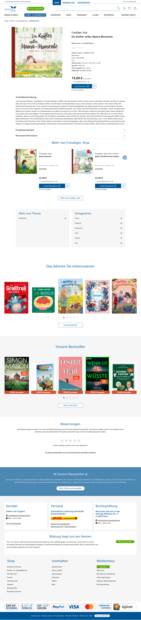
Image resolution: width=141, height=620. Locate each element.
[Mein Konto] (124, 8)
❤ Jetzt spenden (35, 8)
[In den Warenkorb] (82, 86)
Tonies (68, 15)
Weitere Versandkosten (60, 524)
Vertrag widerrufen (102, 616)
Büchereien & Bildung (106, 574)
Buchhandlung (103, 584)
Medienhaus (84, 2)
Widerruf (83, 616)
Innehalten (69, 2)
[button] (63, 317)
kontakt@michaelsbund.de (19, 516)
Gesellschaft (57, 567)
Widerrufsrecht (57, 527)
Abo (53, 584)
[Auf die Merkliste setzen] (94, 86)
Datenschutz (47, 616)
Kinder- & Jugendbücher (35, 15)
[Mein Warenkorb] (135, 8)
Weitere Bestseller (70, 405)
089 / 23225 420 (104, 523)
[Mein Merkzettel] (129, 8)
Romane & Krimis (11, 15)
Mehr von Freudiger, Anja (70, 198)
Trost (76, 243)
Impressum (35, 616)
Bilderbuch (78, 223)
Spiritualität (57, 574)
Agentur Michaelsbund (106, 581)
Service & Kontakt (129, 1)
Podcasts (55, 577)
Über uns (100, 570)
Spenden (103, 567)
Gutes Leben (57, 570)
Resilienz (77, 238)
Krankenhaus (78, 228)
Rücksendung (70, 527)
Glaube (95, 15)
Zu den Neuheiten (70, 325)
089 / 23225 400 (14, 518)
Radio (54, 581)
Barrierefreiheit (72, 616)
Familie (77, 218)
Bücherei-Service (129, 15)
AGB (91, 616)
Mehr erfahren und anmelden (70, 488)
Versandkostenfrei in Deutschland (18, 1)
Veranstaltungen (104, 577)
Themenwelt (82, 15)
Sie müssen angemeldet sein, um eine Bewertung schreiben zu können (70, 452)
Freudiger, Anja (79, 32)
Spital (76, 233)
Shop (56, 2)
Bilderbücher (22, 218)
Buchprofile (109, 15)
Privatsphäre (59, 616)
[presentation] (16, 157)
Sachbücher (55, 15)
